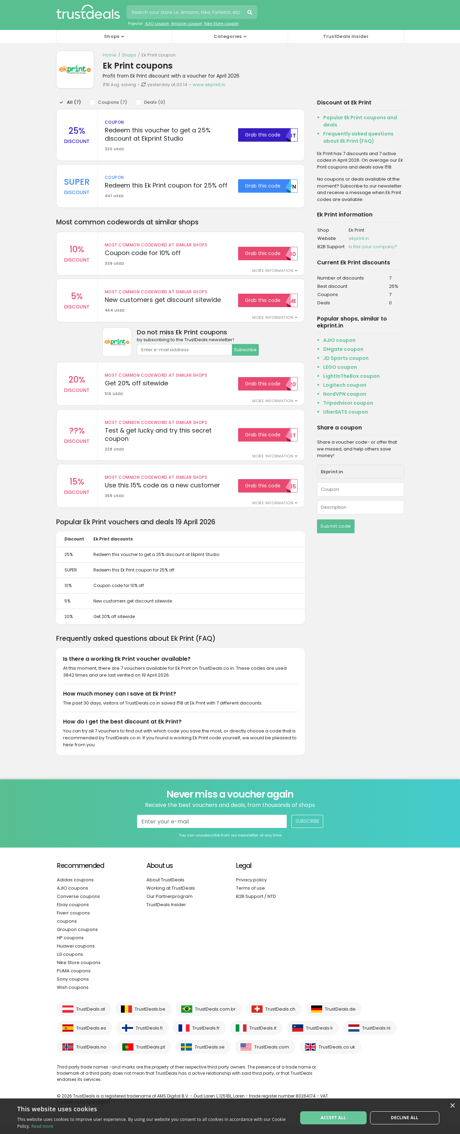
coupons (67, 929)
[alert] (230, 1116)
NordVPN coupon (344, 394)
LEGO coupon (340, 367)
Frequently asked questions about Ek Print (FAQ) (358, 137)
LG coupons (70, 962)
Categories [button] (228, 36)
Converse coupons (78, 904)
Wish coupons (73, 995)
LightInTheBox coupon (351, 376)
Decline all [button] (404, 1116)
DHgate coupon (343, 349)
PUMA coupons (74, 978)
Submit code (335, 526)
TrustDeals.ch (280, 1017)
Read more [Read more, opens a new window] (42, 1126)
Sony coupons (73, 987)
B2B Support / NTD (256, 904)
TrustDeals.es (91, 1036)
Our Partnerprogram (169, 904)
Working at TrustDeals (170, 896)
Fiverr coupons (73, 921)
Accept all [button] (334, 1116)
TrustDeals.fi (149, 1036)
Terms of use (250, 896)
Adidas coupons (75, 887)
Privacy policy (251, 887)
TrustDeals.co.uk (337, 1055)
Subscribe (245, 354)
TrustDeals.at (90, 1017)
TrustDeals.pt (150, 1055)
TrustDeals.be (150, 1017)
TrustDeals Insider (346, 36)
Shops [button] (112, 36)
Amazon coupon (186, 23)
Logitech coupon (344, 385)
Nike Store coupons (79, 970)
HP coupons (70, 945)
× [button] (452, 1105)
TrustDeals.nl (376, 1036)
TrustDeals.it (262, 1036)
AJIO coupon (157, 23)
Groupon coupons (77, 937)
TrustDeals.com (271, 1055)
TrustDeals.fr (206, 1036)
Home (109, 55)
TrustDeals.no (91, 1055)
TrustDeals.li (319, 1036)
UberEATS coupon (345, 411)
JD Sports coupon (346, 358)
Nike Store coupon (221, 23)
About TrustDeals (165, 887)
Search (250, 13)
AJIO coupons (72, 896)
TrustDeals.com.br (215, 1017)
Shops (129, 55)
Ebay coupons (73, 912)
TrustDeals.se (210, 1055)
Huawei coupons (76, 954)
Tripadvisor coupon (348, 402)
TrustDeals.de (340, 1017)
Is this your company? (373, 246)
